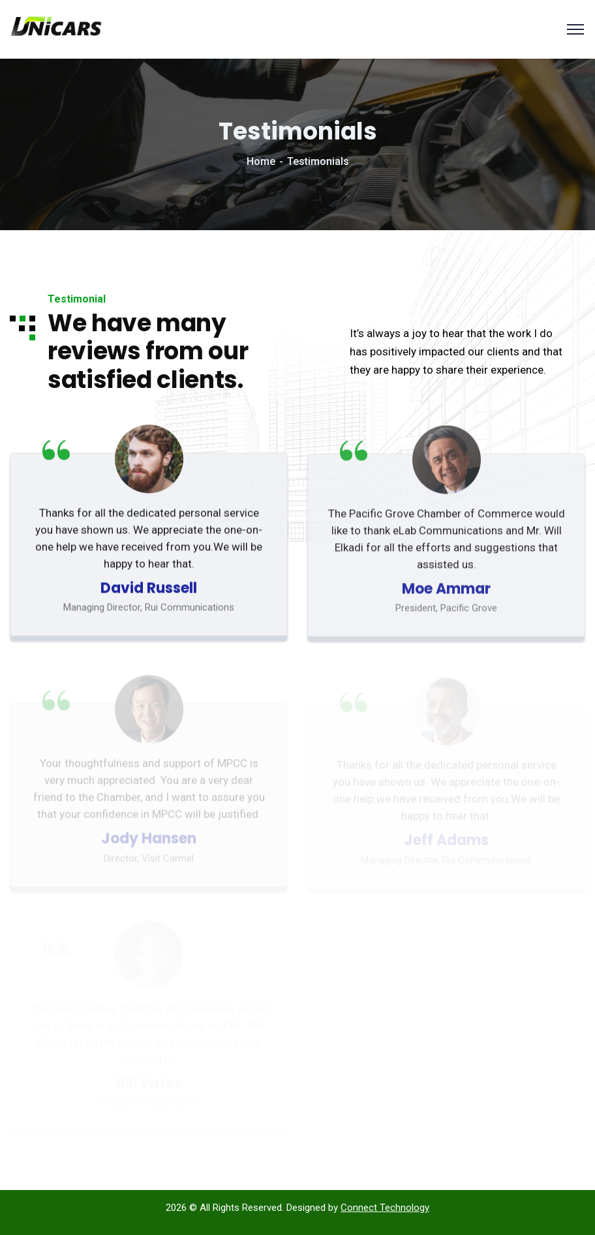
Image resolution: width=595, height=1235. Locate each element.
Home (261, 161)
